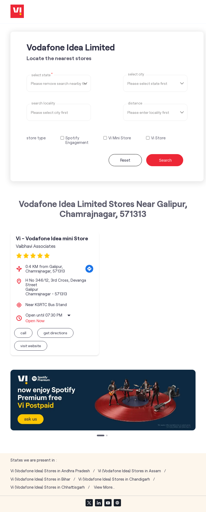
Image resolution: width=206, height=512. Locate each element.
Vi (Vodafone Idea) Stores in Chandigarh (114, 479)
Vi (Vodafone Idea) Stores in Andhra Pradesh (50, 471)
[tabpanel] (103, 400)
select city (136, 74)
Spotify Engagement (77, 140)
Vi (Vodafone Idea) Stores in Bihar (40, 479)
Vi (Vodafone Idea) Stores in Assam (129, 471)
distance (135, 103)
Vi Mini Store (119, 138)
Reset (125, 160)
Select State (42, 74)
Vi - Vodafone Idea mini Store (52, 238)
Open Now (35, 320)
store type (36, 137)
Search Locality (43, 103)
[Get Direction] (89, 268)
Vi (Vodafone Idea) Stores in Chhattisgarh (47, 487)
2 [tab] (107, 436)
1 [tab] (98, 436)
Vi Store (158, 138)
